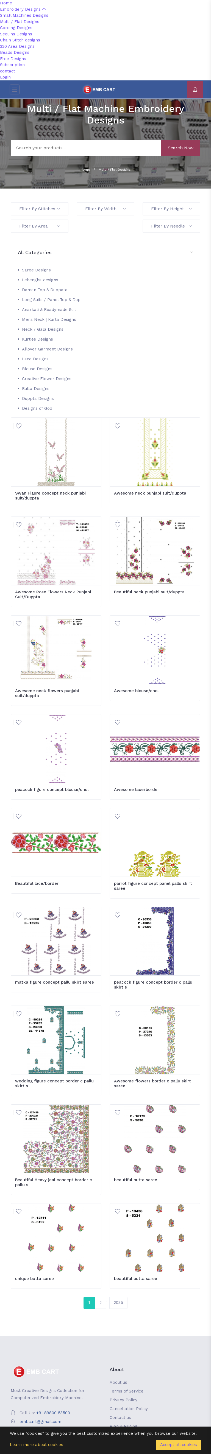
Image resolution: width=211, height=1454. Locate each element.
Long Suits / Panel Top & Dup (51, 299)
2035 (118, 1302)
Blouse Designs (37, 368)
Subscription (12, 64)
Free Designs (13, 58)
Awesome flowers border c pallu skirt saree (152, 1083)
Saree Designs (36, 270)
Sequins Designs (16, 34)
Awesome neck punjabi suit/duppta (150, 493)
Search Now (180, 147)
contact (7, 71)
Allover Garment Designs (47, 349)
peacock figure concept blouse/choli (52, 789)
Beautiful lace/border (37, 883)
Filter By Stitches (39, 208)
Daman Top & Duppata (45, 289)
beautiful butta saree (135, 1179)
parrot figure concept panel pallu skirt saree (153, 886)
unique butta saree (34, 1278)
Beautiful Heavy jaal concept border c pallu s (53, 1182)
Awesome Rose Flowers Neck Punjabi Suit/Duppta (53, 594)
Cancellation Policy (129, 1408)
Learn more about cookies (36, 1444)
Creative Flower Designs (46, 378)
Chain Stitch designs (20, 40)
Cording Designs (16, 27)
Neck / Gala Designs (42, 329)
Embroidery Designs (23, 9)
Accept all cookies (178, 1444)
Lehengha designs (40, 279)
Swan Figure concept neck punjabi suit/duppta (50, 496)
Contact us (120, 1417)
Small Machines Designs (24, 15)
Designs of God (37, 408)
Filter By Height (171, 208)
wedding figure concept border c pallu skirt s (54, 1083)
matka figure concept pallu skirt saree (54, 982)
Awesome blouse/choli (137, 690)
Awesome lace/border (136, 789)
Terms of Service (126, 1391)
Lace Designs (35, 359)
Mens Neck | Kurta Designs (49, 319)
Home (6, 3)
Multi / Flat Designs (19, 21)
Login (5, 77)
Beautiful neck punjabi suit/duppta (149, 592)
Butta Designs (35, 388)
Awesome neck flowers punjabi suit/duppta (47, 693)
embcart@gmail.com (40, 1421)
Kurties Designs (37, 339)
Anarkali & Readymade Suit (49, 309)
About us (118, 1382)
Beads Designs (14, 52)
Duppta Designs (38, 398)
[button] (105, 252)
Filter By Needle (171, 226)
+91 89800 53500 (53, 1412)
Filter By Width (105, 208)
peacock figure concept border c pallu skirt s (153, 985)
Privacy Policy (123, 1399)
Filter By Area (39, 226)
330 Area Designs (17, 46)
